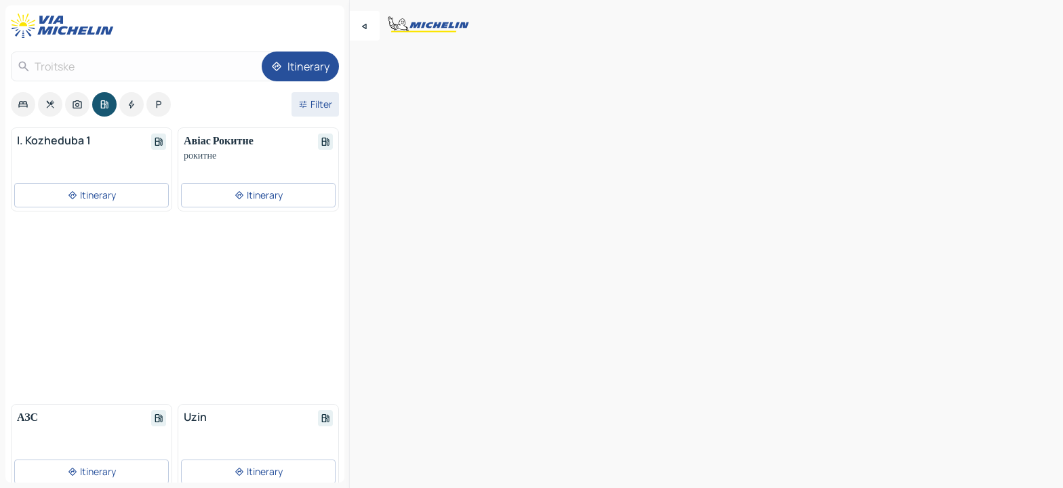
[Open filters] (315, 104)
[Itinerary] (300, 66)
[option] (23, 104)
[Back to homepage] (65, 26)
